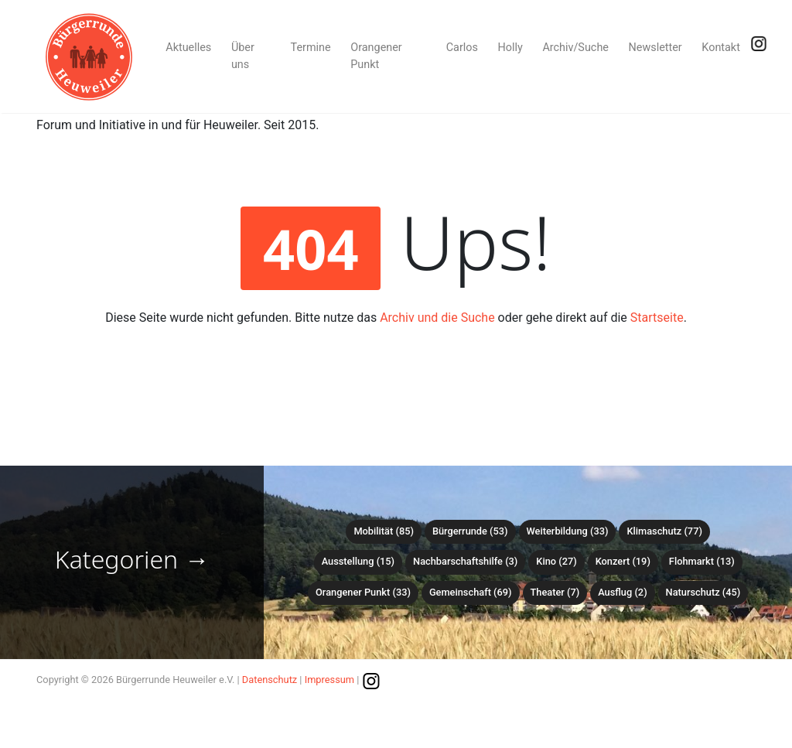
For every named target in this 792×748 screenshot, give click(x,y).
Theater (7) (555, 592)
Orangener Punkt (375, 56)
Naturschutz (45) (703, 592)
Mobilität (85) (383, 531)
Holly (510, 47)
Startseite (657, 317)
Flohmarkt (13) (702, 561)
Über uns (242, 56)
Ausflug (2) (622, 592)
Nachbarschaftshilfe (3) (465, 561)
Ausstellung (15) (358, 561)
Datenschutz (269, 679)
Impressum (329, 679)
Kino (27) (556, 561)
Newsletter (655, 47)
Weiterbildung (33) (568, 531)
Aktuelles (188, 47)
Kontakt (721, 47)
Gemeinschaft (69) (470, 592)
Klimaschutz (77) (664, 531)
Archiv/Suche (575, 47)
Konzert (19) (623, 561)
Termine (311, 47)
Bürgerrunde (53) (470, 531)
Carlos (462, 47)
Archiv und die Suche (437, 317)
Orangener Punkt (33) (363, 592)
